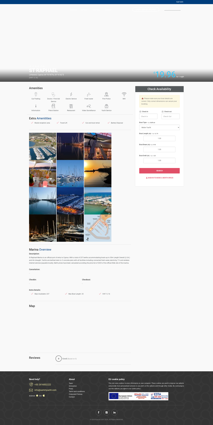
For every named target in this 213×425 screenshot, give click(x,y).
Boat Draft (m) (147, 156)
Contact (108, 9)
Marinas (97, 9)
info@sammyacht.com (45, 390)
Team (71, 383)
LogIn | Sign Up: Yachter (146, 9)
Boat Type (147, 122)
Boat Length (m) (148, 133)
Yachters (85, 9)
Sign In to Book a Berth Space (159, 178)
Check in (143, 112)
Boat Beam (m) (147, 145)
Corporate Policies (75, 394)
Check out (167, 112)
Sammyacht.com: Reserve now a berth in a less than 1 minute (40, 9)
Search (159, 171)
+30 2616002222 (43, 384)
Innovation (73, 386)
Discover (73, 9)
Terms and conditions (77, 391)
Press (71, 389)
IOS (42, 396)
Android (34, 396)
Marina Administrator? (172, 9)
